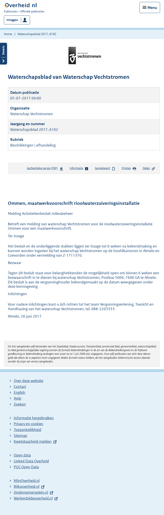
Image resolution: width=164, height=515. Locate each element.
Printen (129, 168)
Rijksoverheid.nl (26, 486)
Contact (20, 386)
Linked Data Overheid (31, 461)
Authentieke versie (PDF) (45, 169)
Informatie (79, 168)
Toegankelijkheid (27, 429)
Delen (149, 168)
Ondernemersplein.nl (31, 492)
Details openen (3, 53)
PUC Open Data (26, 467)
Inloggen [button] (12, 20)
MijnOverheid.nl (27, 480)
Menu (152, 7)
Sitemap (20, 435)
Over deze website (28, 380)
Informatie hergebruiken (34, 418)
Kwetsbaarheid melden (33, 441)
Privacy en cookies (28, 423)
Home (8, 34)
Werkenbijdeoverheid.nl (33, 498)
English (19, 392)
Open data (22, 455)
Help (17, 398)
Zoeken (20, 404)
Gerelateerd (105, 168)
